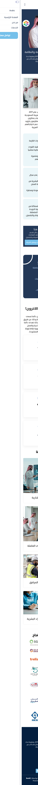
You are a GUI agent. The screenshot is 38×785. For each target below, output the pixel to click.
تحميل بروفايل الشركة (12, 242)
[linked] (32, 771)
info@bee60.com (30, 762)
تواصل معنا (31, 67)
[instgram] (24, 771)
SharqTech (23, 781)
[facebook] (16, 771)
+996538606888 (30, 758)
